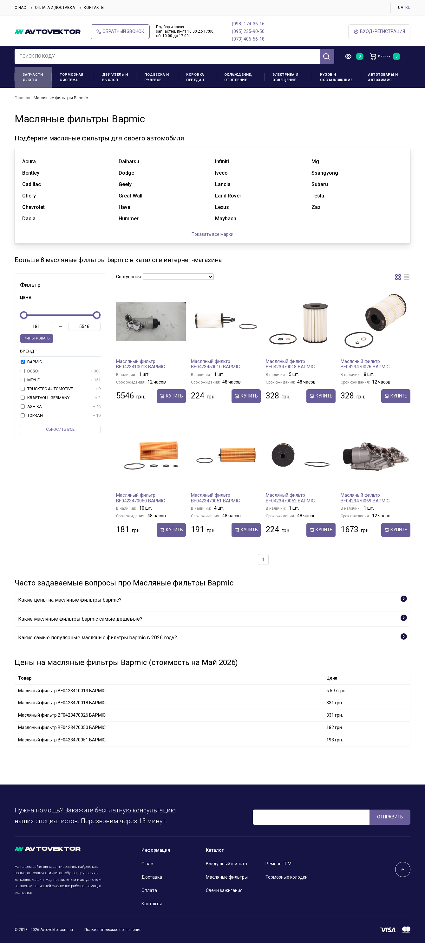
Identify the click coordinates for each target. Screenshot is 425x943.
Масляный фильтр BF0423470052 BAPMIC (290, 498)
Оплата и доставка (55, 7)
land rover (228, 196)
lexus (222, 207)
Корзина (385, 56)
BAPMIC (31, 361)
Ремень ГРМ (278, 863)
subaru (319, 184)
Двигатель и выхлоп (115, 77)
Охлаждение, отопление (238, 77)
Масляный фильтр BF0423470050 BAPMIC (140, 498)
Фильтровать (36, 338)
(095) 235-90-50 (248, 31)
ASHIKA (61, 406)
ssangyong (324, 173)
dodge (126, 173)
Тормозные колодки (286, 877)
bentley (30, 173)
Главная (22, 97)
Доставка (151, 877)
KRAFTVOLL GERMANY (61, 397)
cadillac (31, 184)
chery (29, 196)
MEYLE (61, 380)
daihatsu (129, 161)
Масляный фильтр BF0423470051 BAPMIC (215, 498)
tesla (317, 196)
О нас (20, 7)
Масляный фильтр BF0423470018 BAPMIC (290, 364)
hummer (129, 219)
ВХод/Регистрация (379, 31)
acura (29, 161)
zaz (316, 207)
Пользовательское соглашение (112, 929)
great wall (130, 196)
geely (125, 184)
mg (315, 161)
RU (407, 7)
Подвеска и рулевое (156, 77)
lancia (223, 184)
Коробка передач (195, 77)
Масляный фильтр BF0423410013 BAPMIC (140, 364)
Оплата (149, 890)
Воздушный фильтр (226, 863)
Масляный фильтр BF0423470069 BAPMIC (365, 498)
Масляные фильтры (227, 877)
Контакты (94, 7)
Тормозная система (71, 77)
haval (125, 207)
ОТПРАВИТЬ (390, 816)
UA (400, 7)
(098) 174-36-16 (248, 23)
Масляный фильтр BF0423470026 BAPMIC (365, 364)
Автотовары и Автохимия (383, 77)
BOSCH (61, 371)
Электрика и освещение (285, 77)
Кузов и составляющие (336, 77)
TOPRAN (61, 415)
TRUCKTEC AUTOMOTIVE (61, 388)
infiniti (222, 161)
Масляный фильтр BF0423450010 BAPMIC (215, 364)
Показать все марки (212, 234)
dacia (29, 219)
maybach (225, 219)
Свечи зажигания (224, 890)
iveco (221, 173)
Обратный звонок (120, 31)
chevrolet (33, 207)
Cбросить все (60, 429)
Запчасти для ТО (33, 77)
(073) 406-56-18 (248, 39)
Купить (171, 396)
